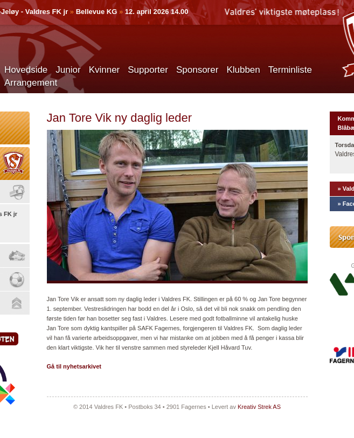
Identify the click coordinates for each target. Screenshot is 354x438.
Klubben (243, 70)
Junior (67, 70)
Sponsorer (197, 70)
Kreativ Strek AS (259, 407)
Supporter (148, 70)
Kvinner (104, 70)
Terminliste (290, 70)
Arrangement (30, 83)
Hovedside (25, 70)
